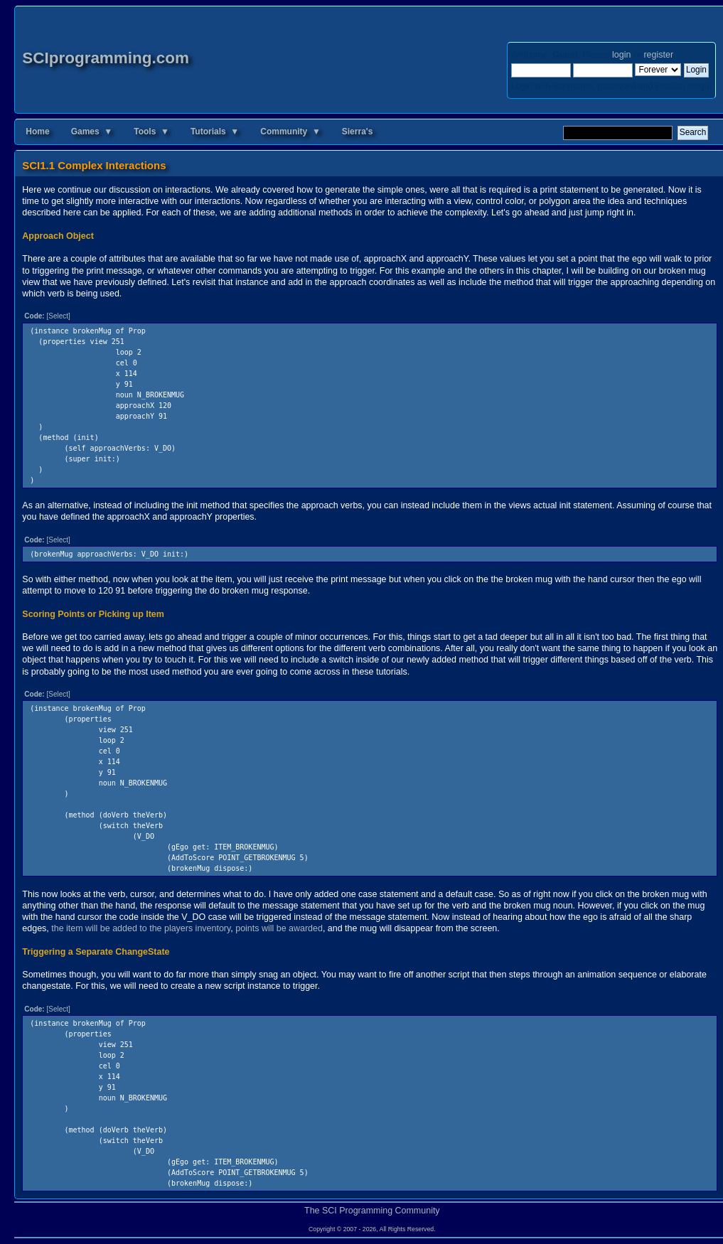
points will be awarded (279, 928)
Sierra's (357, 131)
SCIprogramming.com (105, 58)
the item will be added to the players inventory (140, 928)
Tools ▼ (151, 131)
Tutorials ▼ (215, 131)
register (658, 55)
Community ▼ (290, 131)
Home (37, 131)
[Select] (58, 316)
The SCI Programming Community (372, 1211)
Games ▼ (92, 131)
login (621, 55)
